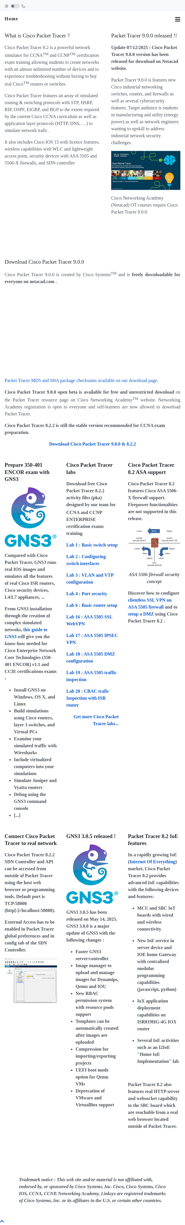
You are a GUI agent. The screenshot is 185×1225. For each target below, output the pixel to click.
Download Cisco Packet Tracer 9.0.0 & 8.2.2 (92, 443)
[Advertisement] (53, 211)
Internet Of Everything (152, 861)
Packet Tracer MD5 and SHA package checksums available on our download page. (81, 380)
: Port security (86, 593)
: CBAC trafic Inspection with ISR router (87, 698)
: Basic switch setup (92, 544)
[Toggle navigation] (177, 19)
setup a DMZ (141, 613)
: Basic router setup (92, 605)
